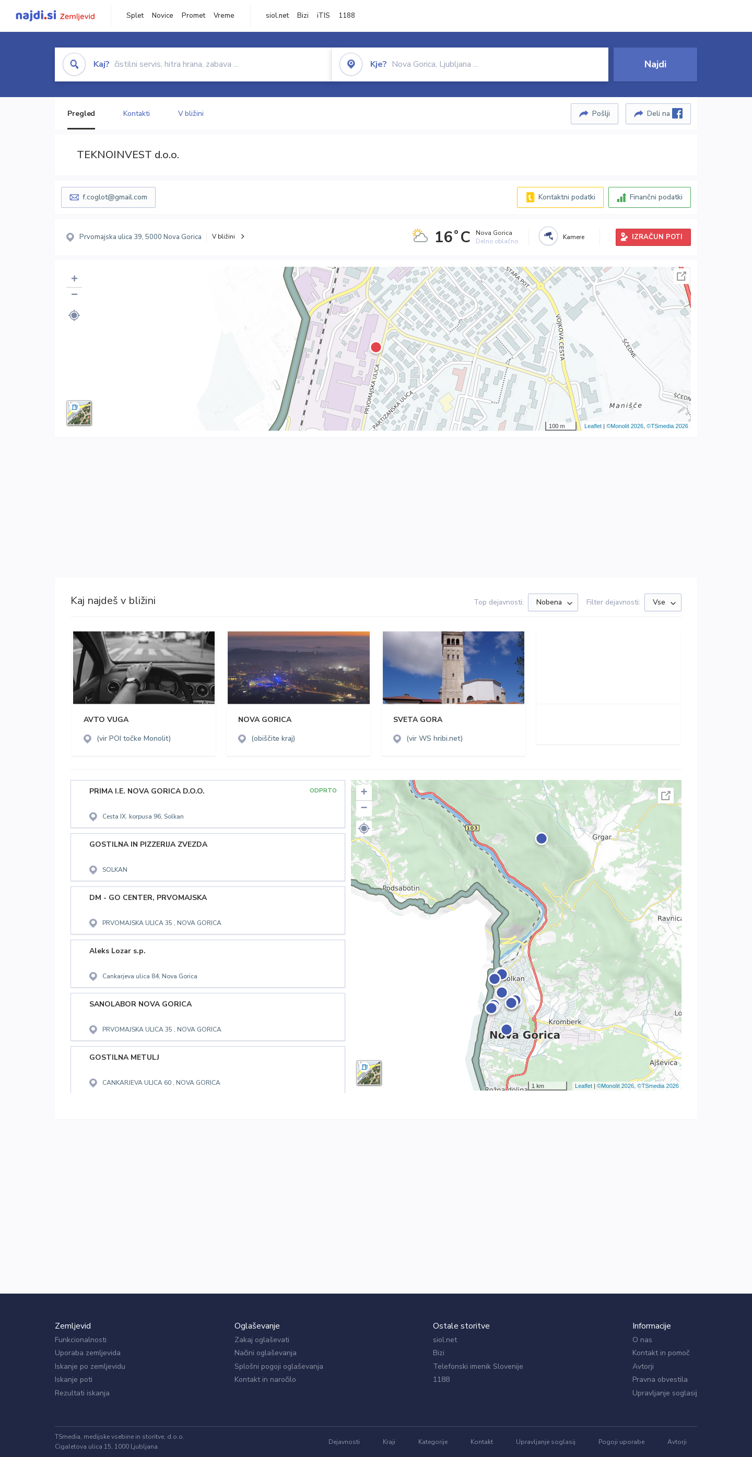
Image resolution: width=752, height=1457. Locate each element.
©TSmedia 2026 (667, 426)
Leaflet (593, 426)
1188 (346, 15)
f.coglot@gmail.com (115, 197)
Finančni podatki (656, 197)
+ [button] (74, 280)
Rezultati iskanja (82, 1393)
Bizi (303, 15)
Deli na (665, 113)
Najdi (655, 64)
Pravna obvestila (660, 1379)
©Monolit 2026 (624, 426)
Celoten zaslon (681, 276)
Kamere (573, 237)
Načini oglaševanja (265, 1353)
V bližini (191, 114)
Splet (135, 15)
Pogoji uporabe (621, 1442)
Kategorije (433, 1442)
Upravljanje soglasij (664, 1393)
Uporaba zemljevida (88, 1353)
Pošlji (601, 114)
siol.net (277, 15)
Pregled (81, 114)
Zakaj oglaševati (261, 1340)
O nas (642, 1340)
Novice (162, 15)
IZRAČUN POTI (657, 237)
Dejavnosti (344, 1442)
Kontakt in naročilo (265, 1379)
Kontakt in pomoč (660, 1353)
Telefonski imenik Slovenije (478, 1366)
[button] (74, 315)
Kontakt (482, 1442)
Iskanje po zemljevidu (90, 1366)
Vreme (224, 15)
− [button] (74, 295)
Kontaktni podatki (566, 197)
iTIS (323, 15)
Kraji (389, 1442)
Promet (193, 15)
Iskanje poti (73, 1379)
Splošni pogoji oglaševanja (278, 1366)
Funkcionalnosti (81, 1340)
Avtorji (643, 1366)
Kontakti (136, 114)
